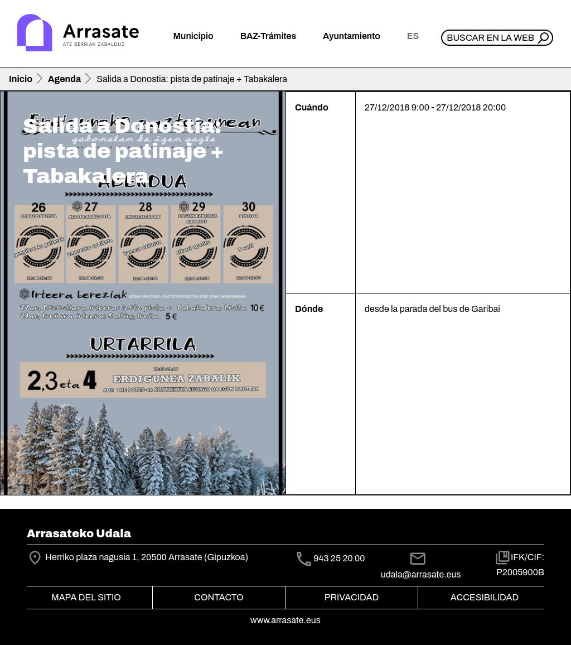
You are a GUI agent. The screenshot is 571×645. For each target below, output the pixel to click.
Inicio (20, 79)
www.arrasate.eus (285, 620)
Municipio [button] (193, 36)
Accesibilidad (485, 597)
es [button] (413, 36)
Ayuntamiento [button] (351, 36)
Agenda (64, 79)
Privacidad (352, 597)
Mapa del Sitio (86, 597)
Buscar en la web (490, 37)
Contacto (218, 597)
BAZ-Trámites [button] (268, 36)
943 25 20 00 (339, 558)
